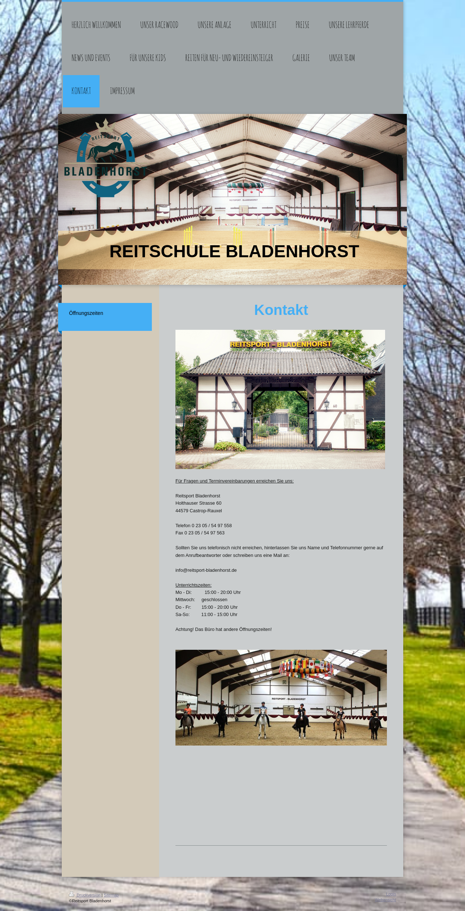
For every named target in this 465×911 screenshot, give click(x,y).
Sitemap (111, 895)
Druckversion (85, 895)
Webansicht (385, 900)
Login (391, 894)
